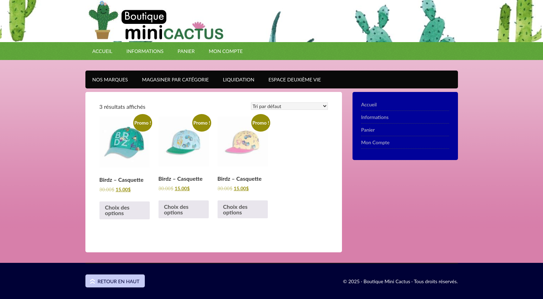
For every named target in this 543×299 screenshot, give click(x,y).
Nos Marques (106, 79)
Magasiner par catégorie (172, 79)
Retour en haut (119, 281)
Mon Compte (226, 51)
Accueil (102, 51)
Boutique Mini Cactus (271, 33)
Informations (145, 51)
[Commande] (289, 106)
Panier (186, 51)
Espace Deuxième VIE (291, 79)
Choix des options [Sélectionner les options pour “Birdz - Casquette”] (117, 210)
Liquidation (235, 79)
